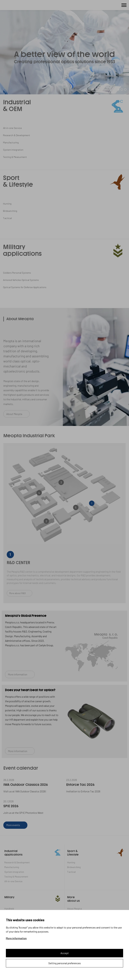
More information (16, 938)
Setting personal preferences (64, 963)
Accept (64, 953)
